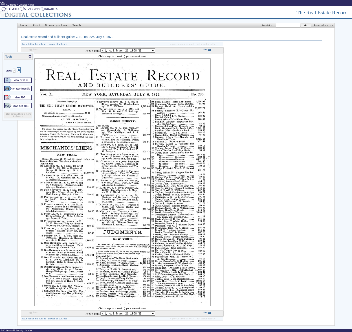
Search (76, 25)
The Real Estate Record (322, 13)
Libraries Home (26, 5)
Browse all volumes (57, 44)
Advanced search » (323, 25)
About (36, 25)
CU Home (11, 5)
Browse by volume (56, 25)
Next (207, 49)
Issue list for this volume (34, 44)
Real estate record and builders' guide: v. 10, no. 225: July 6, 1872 (67, 37)
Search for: (267, 25)
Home (23, 25)
